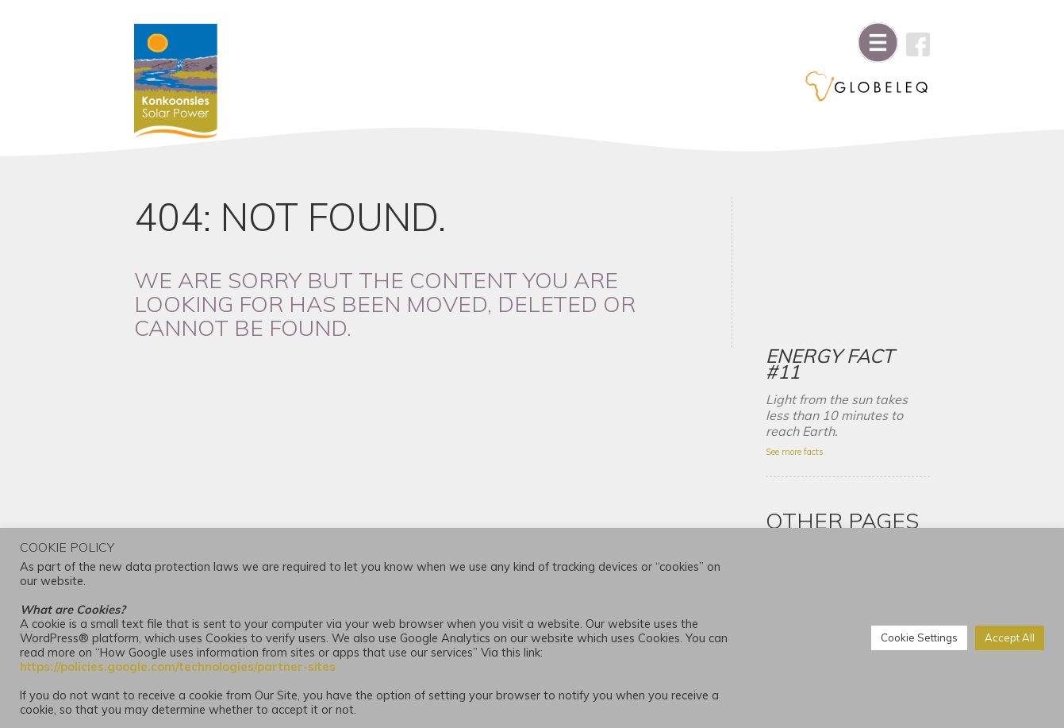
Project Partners (812, 493)
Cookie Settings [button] (919, 638)
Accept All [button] (1010, 638)
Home (786, 445)
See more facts (799, 301)
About (786, 398)
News (785, 517)
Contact (791, 469)
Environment (802, 421)
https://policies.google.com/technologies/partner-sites (178, 666)
